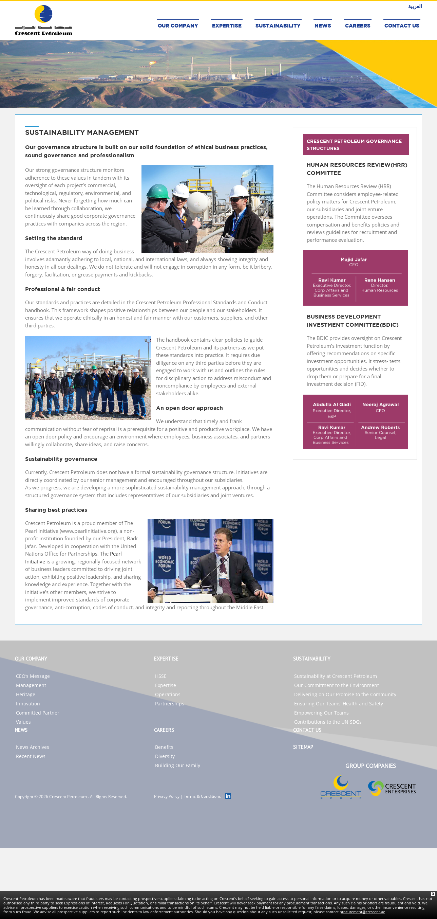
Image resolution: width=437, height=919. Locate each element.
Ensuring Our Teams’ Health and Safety (338, 703)
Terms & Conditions (202, 796)
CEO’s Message (33, 676)
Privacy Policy (166, 796)
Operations (167, 694)
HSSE (161, 676)
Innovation (28, 703)
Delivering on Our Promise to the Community (345, 694)
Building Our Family (177, 765)
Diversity (165, 756)
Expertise (165, 685)
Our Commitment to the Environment (336, 685)
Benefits (164, 747)
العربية (415, 6)
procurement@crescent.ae (362, 911)
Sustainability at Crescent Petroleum (335, 676)
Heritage (25, 694)
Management (31, 685)
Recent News (30, 756)
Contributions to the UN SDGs (328, 722)
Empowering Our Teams (321, 712)
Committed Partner (37, 712)
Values (23, 722)
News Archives (32, 747)
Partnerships (169, 703)
